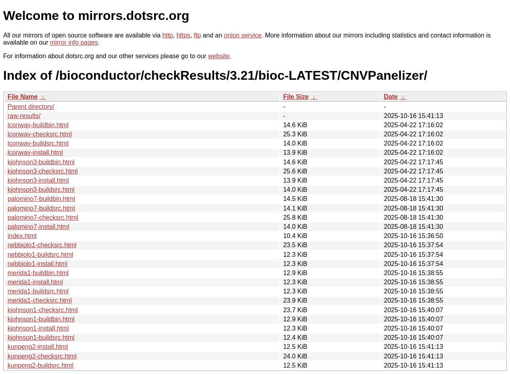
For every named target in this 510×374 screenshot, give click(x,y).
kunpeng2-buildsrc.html (40, 365)
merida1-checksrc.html (40, 300)
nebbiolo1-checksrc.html (42, 245)
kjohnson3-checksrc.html (43, 171)
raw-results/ (24, 115)
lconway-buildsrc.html (38, 143)
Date (391, 96)
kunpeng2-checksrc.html (42, 356)
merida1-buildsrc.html (38, 291)
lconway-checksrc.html (40, 134)
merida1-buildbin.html (38, 273)
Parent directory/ (31, 106)
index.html (22, 235)
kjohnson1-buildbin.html (41, 319)
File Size (296, 96)
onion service (242, 35)
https (183, 35)
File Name (23, 96)
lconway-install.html (35, 152)
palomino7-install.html (38, 226)
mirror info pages (74, 42)
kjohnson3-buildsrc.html (41, 189)
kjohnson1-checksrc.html (43, 310)
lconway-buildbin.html (38, 125)
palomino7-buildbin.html (41, 198)
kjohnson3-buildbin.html (41, 162)
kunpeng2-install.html (38, 346)
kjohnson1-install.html (38, 328)
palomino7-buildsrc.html (41, 208)
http (167, 35)
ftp (197, 35)
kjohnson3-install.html (38, 180)
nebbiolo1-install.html (37, 263)
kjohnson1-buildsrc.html (41, 337)
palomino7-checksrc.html (43, 217)
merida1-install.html (35, 282)
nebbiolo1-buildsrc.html (40, 254)
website (219, 56)
